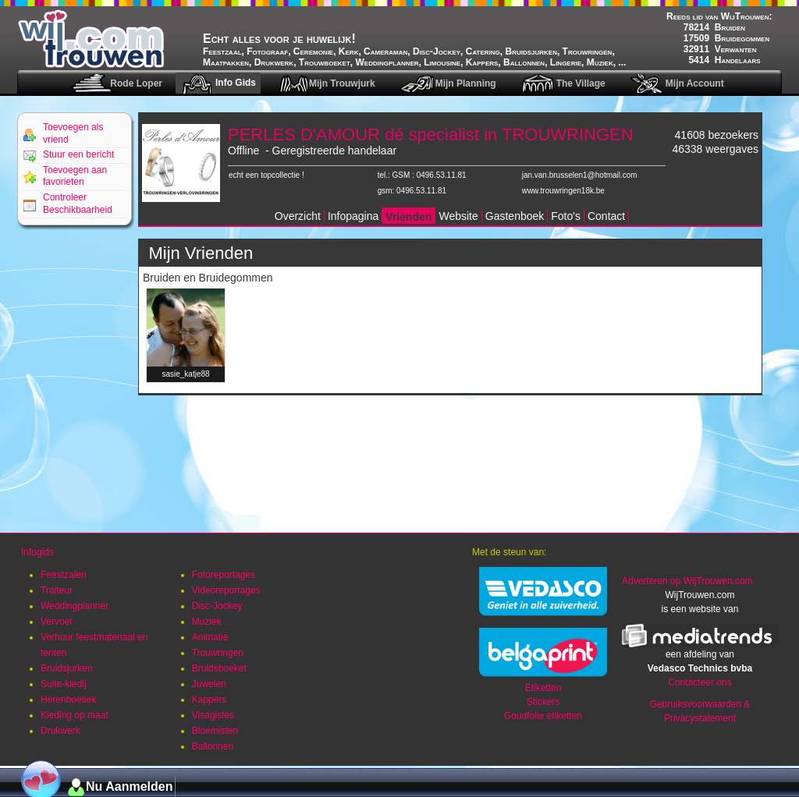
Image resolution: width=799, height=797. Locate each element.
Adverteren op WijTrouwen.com (687, 581)
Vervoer (57, 621)
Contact (606, 216)
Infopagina (353, 216)
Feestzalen (64, 574)
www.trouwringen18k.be (563, 190)
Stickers (543, 701)
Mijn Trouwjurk (342, 83)
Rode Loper (136, 83)
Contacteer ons (699, 682)
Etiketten (543, 687)
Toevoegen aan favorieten (75, 176)
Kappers (209, 699)
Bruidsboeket (219, 668)
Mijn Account (695, 83)
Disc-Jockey (217, 605)
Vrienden (408, 217)
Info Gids (235, 82)
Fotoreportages (223, 574)
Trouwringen (217, 652)
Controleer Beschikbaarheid (77, 203)
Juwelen (209, 683)
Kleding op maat (74, 715)
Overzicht (298, 216)
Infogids (37, 552)
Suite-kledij (64, 683)
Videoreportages (226, 590)
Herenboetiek (68, 699)
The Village (580, 83)
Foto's (566, 216)
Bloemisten (215, 730)
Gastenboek (515, 216)
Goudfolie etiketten (543, 715)
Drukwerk (60, 730)
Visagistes (213, 715)
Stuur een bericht (78, 154)
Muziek (207, 621)
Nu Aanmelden (129, 786)
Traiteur (57, 590)
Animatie (210, 637)
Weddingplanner (74, 605)
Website (458, 216)
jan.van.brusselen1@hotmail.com (579, 175)
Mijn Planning (465, 83)
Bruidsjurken (67, 668)
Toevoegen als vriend (73, 133)
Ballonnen (212, 746)
